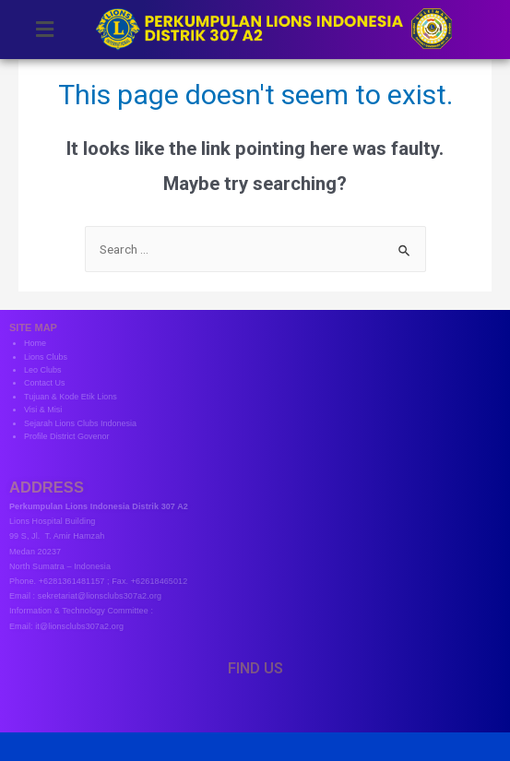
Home (35, 343)
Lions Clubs (45, 357)
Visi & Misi (43, 409)
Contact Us (44, 382)
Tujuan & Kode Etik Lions (70, 396)
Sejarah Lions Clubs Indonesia (80, 423)
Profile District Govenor (67, 436)
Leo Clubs (43, 370)
